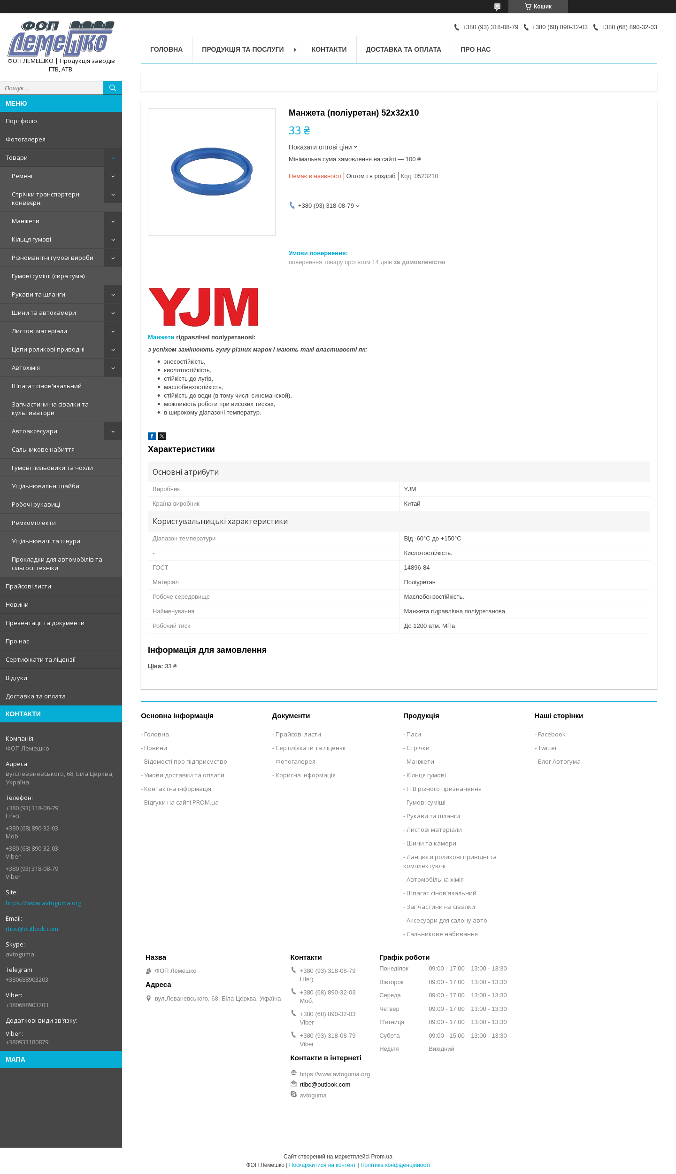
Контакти (329, 49)
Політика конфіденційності (395, 1165)
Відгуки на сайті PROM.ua (181, 802)
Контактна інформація (177, 788)
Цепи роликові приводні (48, 349)
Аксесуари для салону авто (447, 920)
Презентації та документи (45, 622)
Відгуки (16, 677)
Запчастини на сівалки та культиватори (50, 408)
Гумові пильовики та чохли (52, 467)
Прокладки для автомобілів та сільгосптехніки (57, 563)
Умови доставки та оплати (184, 775)
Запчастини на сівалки (441, 906)
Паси (414, 734)
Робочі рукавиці (36, 504)
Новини (17, 604)
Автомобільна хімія (435, 879)
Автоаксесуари (34, 431)
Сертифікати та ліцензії (41, 659)
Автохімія (26, 367)
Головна (166, 49)
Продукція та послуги (243, 49)
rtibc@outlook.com (32, 928)
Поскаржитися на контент (322, 1165)
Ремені (22, 176)
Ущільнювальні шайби (45, 486)
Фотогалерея (26, 139)
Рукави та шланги (38, 294)
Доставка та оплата (36, 696)
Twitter (547, 748)
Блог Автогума (559, 761)
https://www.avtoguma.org (43, 903)
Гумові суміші (426, 802)
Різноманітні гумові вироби (52, 257)
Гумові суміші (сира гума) (48, 276)
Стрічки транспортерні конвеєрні (46, 198)
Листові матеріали (39, 331)
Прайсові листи (28, 586)
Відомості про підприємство (185, 761)
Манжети (25, 221)
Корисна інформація (306, 775)
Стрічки (418, 748)
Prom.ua (381, 1156)
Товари (17, 157)
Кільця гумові (31, 239)
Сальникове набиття (43, 449)
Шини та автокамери (44, 312)
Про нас (17, 641)
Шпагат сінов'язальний (47, 386)
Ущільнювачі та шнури (46, 541)
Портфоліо (21, 121)
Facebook (552, 734)
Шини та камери (431, 843)
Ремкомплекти (34, 522)
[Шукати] (112, 88)
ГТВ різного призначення (444, 788)
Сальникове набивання (442, 934)
